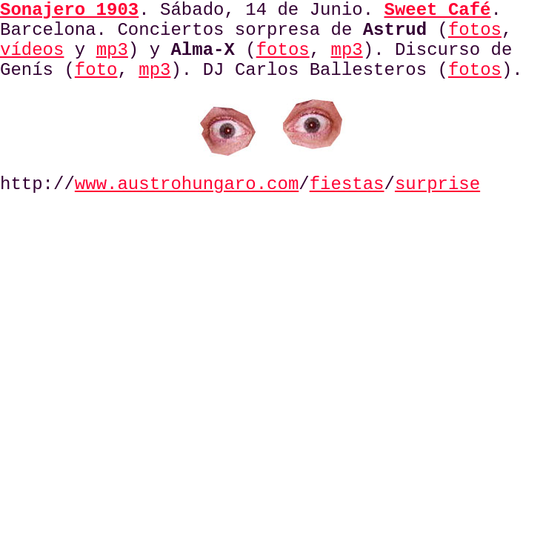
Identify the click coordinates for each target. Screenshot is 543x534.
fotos (475, 30)
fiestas (347, 184)
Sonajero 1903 (69, 10)
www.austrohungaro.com (187, 184)
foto (96, 70)
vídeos (32, 50)
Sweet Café (437, 10)
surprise (437, 184)
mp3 (112, 50)
